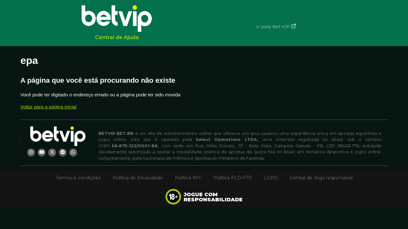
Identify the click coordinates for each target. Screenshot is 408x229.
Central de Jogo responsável (321, 178)
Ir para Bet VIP (276, 27)
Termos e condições (78, 178)
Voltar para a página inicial (48, 106)
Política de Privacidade (138, 178)
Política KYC (188, 178)
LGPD (271, 178)
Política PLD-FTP (233, 178)
